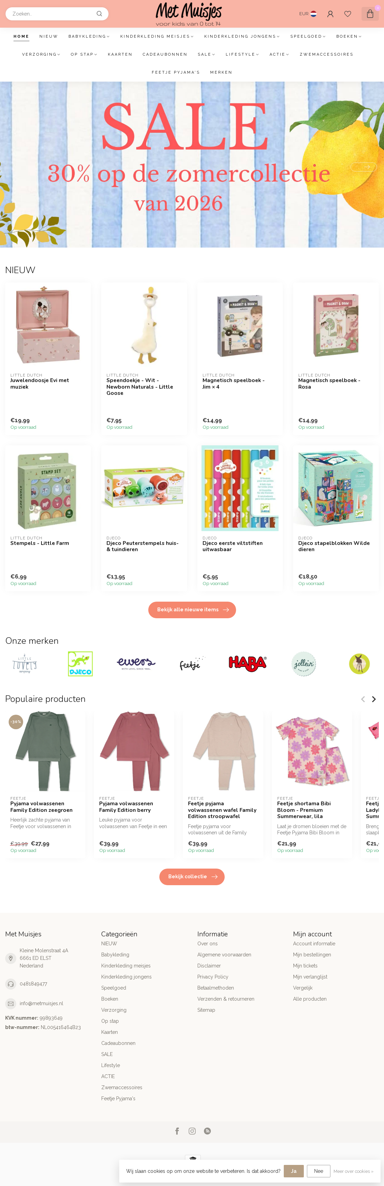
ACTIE (277, 54)
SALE (205, 54)
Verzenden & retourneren (225, 999)
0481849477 (33, 983)
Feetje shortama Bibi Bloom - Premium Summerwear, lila (304, 810)
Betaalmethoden (215, 988)
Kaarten (120, 54)
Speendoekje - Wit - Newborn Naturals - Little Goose (139, 386)
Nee (318, 1171)
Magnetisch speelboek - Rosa (329, 383)
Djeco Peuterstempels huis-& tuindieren (142, 546)
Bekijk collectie (192, 877)
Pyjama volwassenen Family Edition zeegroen (41, 807)
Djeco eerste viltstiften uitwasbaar (233, 546)
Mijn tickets (305, 966)
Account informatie (314, 943)
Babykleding (87, 36)
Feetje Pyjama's (176, 72)
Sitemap (206, 1010)
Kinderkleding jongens (240, 36)
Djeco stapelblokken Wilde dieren (334, 546)
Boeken (347, 36)
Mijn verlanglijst (310, 977)
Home (21, 36)
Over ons (207, 943)
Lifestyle (240, 54)
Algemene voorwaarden (224, 954)
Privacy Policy (212, 977)
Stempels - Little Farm (39, 543)
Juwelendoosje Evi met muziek (39, 383)
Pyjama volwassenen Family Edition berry (126, 807)
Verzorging (39, 54)
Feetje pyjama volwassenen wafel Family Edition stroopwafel (222, 810)
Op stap (82, 54)
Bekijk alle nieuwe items (193, 610)
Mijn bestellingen (312, 954)
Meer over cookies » (354, 1171)
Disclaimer (209, 966)
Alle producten (310, 999)
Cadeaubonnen (165, 54)
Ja (294, 1171)
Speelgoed (306, 36)
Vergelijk (302, 988)
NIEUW (48, 36)
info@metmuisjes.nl (41, 1003)
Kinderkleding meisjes (155, 36)
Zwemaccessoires (327, 54)
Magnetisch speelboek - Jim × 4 (234, 383)
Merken (221, 72)
